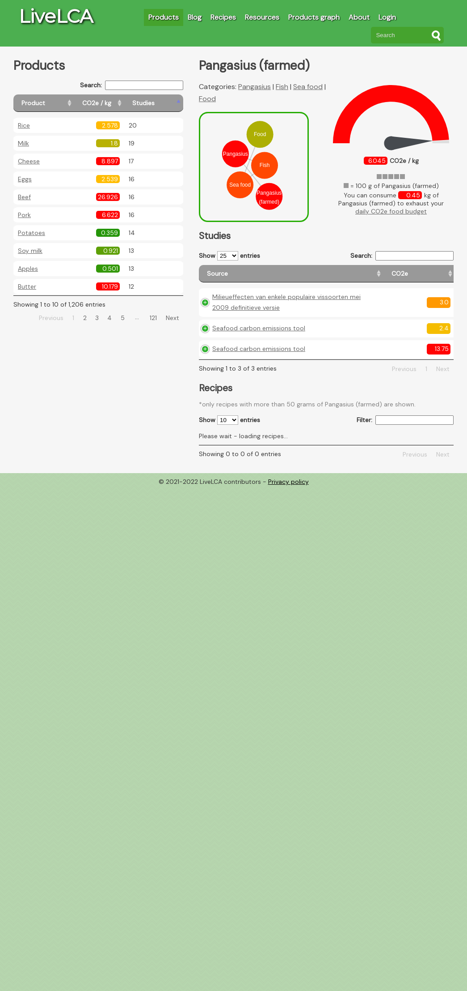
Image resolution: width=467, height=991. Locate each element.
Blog (195, 17)
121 (153, 318)
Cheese (29, 161)
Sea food (308, 86)
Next (172, 318)
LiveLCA (56, 16)
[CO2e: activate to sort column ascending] (299, 277)
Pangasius (254, 86)
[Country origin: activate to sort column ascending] (337, 277)
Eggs (25, 179)
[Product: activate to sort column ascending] (53, 103)
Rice (24, 125)
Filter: (405, 470)
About (359, 17)
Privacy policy (288, 532)
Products (163, 17)
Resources (262, 17)
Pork (24, 215)
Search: (131, 85)
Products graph (314, 17)
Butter (27, 286)
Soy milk (30, 251)
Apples (28, 269)
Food (207, 98)
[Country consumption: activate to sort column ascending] (388, 277)
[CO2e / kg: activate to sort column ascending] (119, 103)
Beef (24, 197)
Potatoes (31, 233)
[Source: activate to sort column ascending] (241, 277)
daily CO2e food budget (391, 211)
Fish (282, 86)
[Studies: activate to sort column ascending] (163, 103)
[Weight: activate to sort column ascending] (436, 277)
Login (387, 17)
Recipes (223, 17)
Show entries (229, 256)
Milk (23, 143)
